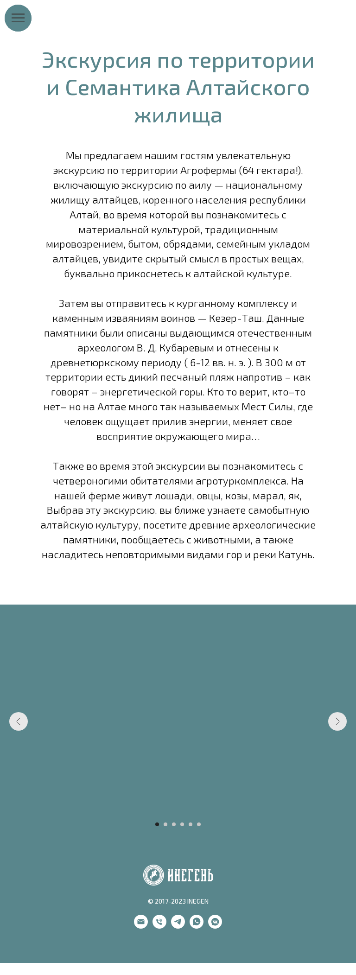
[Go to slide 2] (165, 824)
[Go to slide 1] (157, 824)
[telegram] (178, 926)
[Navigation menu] (18, 18)
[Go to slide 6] (199, 824)
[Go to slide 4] (182, 824)
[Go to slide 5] (190, 824)
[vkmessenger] (215, 926)
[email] (141, 926)
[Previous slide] (18, 721)
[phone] (159, 926)
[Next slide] (337, 721)
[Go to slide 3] (174, 824)
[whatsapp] (196, 926)
